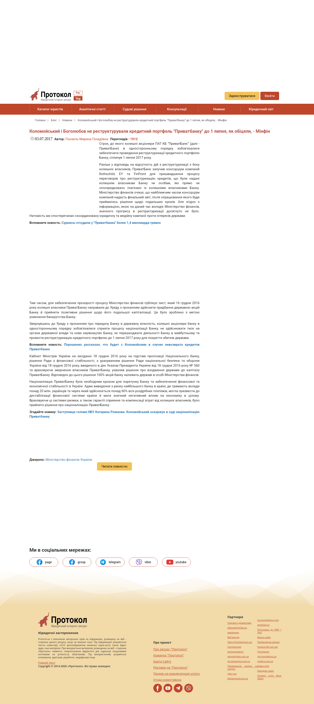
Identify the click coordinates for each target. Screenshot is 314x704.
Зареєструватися (242, 96)
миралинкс (233, 632)
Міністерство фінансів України (68, 460)
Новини (219, 109)
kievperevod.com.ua (237, 678)
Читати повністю (114, 466)
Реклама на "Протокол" (170, 667)
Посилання (263, 651)
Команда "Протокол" (168, 655)
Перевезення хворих (268, 642)
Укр (78, 98)
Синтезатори (234, 647)
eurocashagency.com (268, 620)
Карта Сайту (162, 661)
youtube (176, 562)
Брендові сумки (265, 671)
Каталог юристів (50, 109)
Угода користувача (167, 680)
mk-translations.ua (266, 656)
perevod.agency (235, 651)
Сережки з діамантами (239, 623)
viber (143, 562)
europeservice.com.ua (238, 661)
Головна (40, 120)
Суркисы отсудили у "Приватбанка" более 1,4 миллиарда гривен (110, 223)
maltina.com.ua (265, 661)
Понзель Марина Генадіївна (86, 139)
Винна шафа (264, 637)
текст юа (231, 673)
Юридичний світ (261, 109)
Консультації (177, 109)
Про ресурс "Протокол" (170, 649)
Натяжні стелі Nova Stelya (269, 677)
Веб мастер (233, 637)
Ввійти (270, 96)
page (44, 562)
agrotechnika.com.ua (238, 656)
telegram (110, 562)
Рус (78, 92)
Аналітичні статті (92, 109)
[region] (157, 39)
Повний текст (46, 663)
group (76, 562)
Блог (54, 120)
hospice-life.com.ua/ (267, 647)
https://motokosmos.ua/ (239, 642)
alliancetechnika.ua (237, 627)
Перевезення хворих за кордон (242, 667)
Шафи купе (263, 666)
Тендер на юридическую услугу (176, 674)
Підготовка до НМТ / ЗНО (269, 631)
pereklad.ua (263, 625)
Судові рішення (135, 109)
